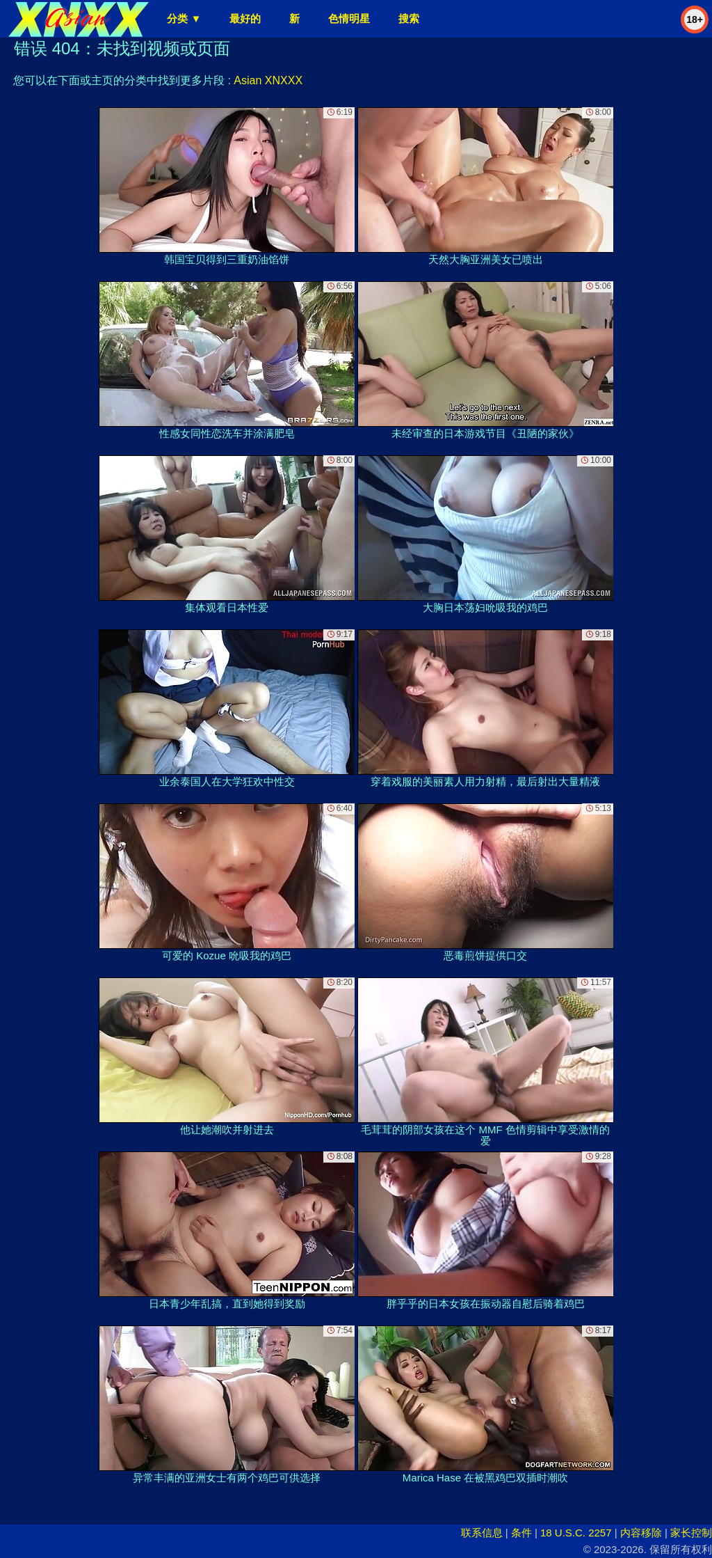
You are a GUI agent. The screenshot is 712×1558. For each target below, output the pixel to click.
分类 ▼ (184, 18)
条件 (521, 1533)
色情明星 (349, 18)
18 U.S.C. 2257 (576, 1533)
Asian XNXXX (268, 80)
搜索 (408, 18)
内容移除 (641, 1533)
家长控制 (691, 1533)
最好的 (245, 18)
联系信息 (482, 1533)
